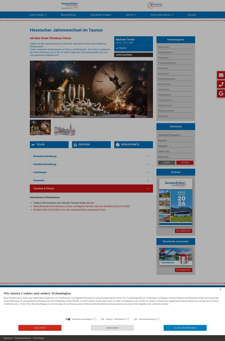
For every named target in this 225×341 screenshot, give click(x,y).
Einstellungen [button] (38, 338)
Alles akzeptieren (185, 328)
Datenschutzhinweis (23, 338)
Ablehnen (40, 328)
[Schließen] (221, 289)
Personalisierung (146, 319)
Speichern (112, 328)
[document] (112, 303)
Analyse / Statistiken (115, 319)
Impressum (8, 338)
